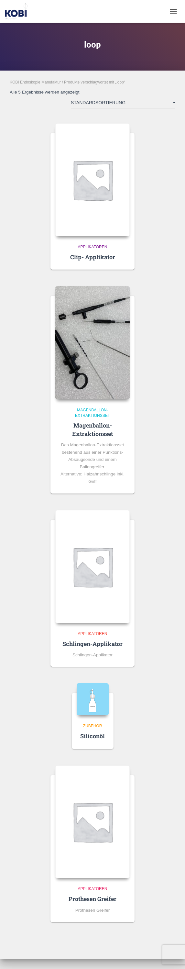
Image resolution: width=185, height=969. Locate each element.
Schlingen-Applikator (92, 644)
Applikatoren (92, 247)
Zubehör (92, 726)
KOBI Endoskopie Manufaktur (35, 82)
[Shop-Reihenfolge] (123, 104)
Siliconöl (92, 736)
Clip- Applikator (92, 257)
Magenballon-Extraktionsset (92, 429)
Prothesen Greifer (92, 899)
